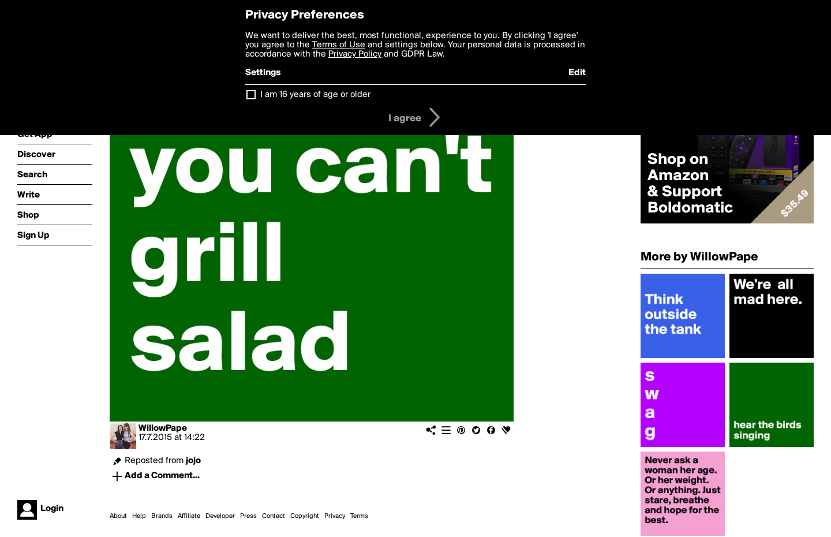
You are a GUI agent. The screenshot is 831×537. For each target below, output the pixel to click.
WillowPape (162, 428)
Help (139, 516)
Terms (359, 516)
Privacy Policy (354, 54)
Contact (273, 516)
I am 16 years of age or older (315, 94)
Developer (220, 516)
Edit (577, 72)
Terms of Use (338, 45)
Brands (162, 516)
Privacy (334, 516)
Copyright (304, 516)
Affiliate (189, 516)
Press (248, 516)
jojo (193, 460)
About (118, 516)
